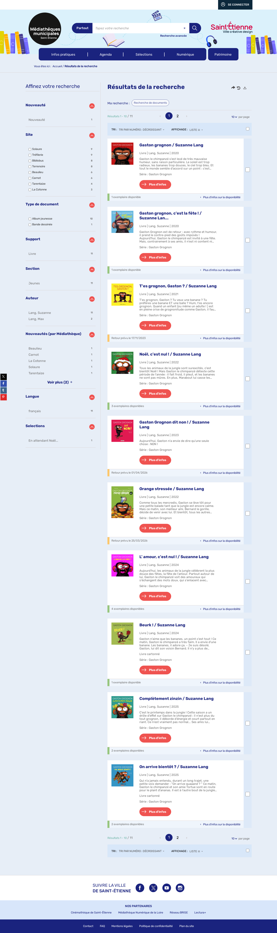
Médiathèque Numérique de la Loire (140, 912)
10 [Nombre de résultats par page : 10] (233, 117)
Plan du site (186, 926)
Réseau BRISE (179, 912)
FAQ (102, 926)
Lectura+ (200, 912)
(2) (60, 382)
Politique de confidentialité (156, 926)
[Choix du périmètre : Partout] (82, 28)
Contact (88, 926)
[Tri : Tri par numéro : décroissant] (142, 130)
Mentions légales (122, 926)
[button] (63, 54)
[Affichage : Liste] (197, 130)
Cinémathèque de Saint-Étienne (91, 912)
